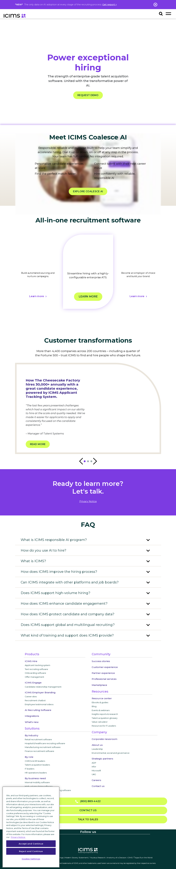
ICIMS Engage (33, 682)
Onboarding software (35, 673)
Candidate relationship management (43, 687)
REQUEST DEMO (88, 95)
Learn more (36, 296)
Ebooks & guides (100, 702)
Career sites (31, 696)
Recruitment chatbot (35, 700)
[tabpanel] (38, 275)
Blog (94, 706)
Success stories (101, 661)
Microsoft (96, 770)
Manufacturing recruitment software (43, 747)
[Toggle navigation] (168, 13)
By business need (35, 778)
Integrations (32, 716)
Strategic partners (102, 758)
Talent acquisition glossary (104, 718)
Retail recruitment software (38, 739)
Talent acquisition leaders (37, 765)
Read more (38, 444)
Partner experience (103, 673)
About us (97, 745)
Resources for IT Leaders (104, 726)
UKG (94, 774)
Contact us (98, 786)
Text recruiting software (36, 669)
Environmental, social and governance (110, 753)
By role (29, 757)
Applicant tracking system (37, 665)
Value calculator (100, 722)
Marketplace (99, 685)
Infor (94, 766)
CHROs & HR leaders (35, 761)
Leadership (97, 749)
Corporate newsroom (104, 739)
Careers (96, 780)
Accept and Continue (31, 843)
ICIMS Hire (31, 661)
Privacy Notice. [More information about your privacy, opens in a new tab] (18, 837)
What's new (31, 722)
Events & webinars (101, 710)
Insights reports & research (105, 714)
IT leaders (29, 768)
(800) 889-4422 (88, 801)
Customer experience (105, 667)
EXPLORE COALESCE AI (88, 191)
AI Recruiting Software (38, 710)
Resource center (102, 698)
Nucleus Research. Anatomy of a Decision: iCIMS (111, 857)
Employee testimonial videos (39, 704)
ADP (94, 763)
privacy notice (88, 501)
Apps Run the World (143, 857)
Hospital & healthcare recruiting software (45, 743)
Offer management (34, 677)
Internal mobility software (37, 782)
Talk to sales (88, 819)
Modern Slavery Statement (76, 857)
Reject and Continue (31, 851)
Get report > (109, 4)
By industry (31, 735)
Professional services (104, 679)
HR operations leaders (36, 772)
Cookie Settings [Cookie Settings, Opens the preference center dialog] (31, 859)
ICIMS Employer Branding (40, 692)
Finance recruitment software (39, 751)
